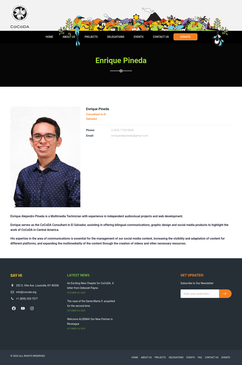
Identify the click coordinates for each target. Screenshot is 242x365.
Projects (91, 36)
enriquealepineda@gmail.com (129, 135)
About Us (69, 36)
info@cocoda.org (26, 292)
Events (138, 36)
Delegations (115, 36)
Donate (185, 36)
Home (49, 36)
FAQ (200, 357)
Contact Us (161, 36)
